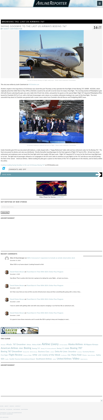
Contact (18, 406)
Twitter (2, 409)
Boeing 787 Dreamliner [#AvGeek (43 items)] (11, 351)
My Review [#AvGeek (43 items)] (64, 355)
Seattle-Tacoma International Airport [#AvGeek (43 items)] (22, 359)
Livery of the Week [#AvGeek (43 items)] (51, 355)
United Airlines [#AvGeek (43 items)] (64, 358)
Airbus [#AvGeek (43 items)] (29, 344)
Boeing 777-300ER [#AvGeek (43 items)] (63, 348)
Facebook (9, 409)
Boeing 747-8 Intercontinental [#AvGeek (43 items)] (48, 348)
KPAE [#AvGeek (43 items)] (34, 355)
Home (2, 406)
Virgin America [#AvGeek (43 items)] (83, 359)
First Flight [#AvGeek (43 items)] (4, 355)
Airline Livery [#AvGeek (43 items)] (50, 344)
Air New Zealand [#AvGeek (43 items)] (63, 344)
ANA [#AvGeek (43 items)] (21, 348)
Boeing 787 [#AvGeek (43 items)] (76, 347)
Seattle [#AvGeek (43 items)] (7, 359)
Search (12, 406)
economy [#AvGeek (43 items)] (79, 351)
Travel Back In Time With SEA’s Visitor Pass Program (45, 272)
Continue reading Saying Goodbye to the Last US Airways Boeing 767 (23, 165)
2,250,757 (60, 197)
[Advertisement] (51, 14)
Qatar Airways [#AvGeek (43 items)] (91, 355)
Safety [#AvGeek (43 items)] (98, 355)
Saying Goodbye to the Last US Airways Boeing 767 (34, 26)
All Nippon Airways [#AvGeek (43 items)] (91, 344)
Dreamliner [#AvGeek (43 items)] (72, 352)
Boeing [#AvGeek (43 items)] (27, 347)
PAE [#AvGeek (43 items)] (69, 355)
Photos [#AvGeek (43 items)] (84, 355)
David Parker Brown (17, 272)
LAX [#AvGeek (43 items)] (40, 355)
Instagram (16, 409)
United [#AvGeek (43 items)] (54, 359)
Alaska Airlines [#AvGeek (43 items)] (75, 344)
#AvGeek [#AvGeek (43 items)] (3, 344)
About (6, 406)
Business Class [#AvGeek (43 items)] (43, 352)
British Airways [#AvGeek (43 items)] (33, 351)
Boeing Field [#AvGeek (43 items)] (26, 351)
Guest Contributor (13, 29)
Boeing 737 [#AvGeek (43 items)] (36, 348)
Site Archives (4, 417)
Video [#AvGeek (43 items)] (75, 358)
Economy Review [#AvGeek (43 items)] (88, 352)
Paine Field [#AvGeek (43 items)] (76, 355)
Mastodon (24, 409)
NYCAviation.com (34, 84)
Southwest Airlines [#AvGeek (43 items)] (44, 359)
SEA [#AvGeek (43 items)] (2, 359)
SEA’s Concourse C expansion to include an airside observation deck (51, 258)
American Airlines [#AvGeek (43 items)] (9, 348)
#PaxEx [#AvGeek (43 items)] (9, 344)
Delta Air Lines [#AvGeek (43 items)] (61, 351)
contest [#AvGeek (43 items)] (52, 351)
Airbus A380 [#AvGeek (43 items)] (36, 344)
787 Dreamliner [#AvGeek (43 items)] (19, 344)
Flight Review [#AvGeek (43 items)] (16, 354)
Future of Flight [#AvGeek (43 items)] (27, 355)
